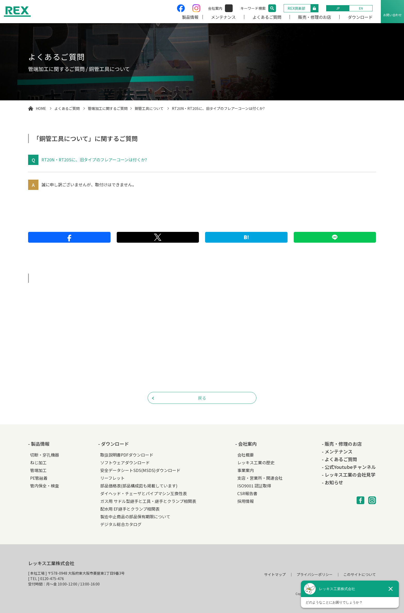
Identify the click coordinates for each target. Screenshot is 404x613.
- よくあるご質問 (339, 459)
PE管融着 (38, 478)
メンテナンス (223, 17)
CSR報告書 (247, 493)
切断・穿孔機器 (44, 455)
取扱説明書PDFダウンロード (126, 455)
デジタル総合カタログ (120, 524)
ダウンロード (360, 17)
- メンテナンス (337, 451)
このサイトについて (359, 574)
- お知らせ (332, 482)
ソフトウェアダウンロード (125, 462)
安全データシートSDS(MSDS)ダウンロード (140, 470)
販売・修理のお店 (314, 17)
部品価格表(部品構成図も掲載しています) (139, 486)
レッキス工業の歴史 (255, 462)
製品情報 (190, 17)
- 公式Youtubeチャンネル (349, 466)
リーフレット (112, 478)
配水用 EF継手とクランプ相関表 (129, 509)
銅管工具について (149, 108)
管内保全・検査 (44, 486)
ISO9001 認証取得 (254, 486)
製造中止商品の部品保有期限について (135, 516)
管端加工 (38, 470)
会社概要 (245, 455)
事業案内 (245, 470)
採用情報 (245, 501)
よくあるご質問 (266, 17)
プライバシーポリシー (315, 574)
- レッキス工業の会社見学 (348, 474)
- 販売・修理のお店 (342, 443)
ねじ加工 (38, 462)
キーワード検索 (253, 8)
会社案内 (215, 8)
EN (361, 8)
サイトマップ (275, 574)
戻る (202, 398)
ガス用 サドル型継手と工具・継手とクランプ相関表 (148, 501)
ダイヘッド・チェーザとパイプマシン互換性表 (143, 493)
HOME (41, 108)
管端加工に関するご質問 (108, 108)
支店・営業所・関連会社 (260, 478)
